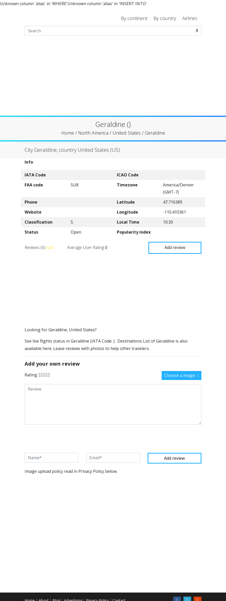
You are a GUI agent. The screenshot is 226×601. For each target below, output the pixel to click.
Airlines (189, 18)
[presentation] (63, 438)
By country (164, 18)
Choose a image (181, 375)
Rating (31, 374)
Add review (175, 246)
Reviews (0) (35, 247)
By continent (134, 18)
